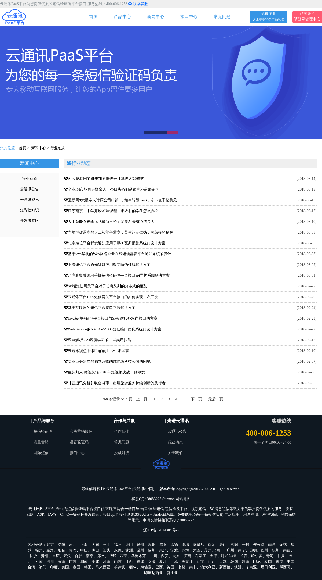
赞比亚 (172, 573)
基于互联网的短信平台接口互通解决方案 (100, 308)
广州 (230, 550)
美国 (65, 567)
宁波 (174, 550)
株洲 (129, 550)
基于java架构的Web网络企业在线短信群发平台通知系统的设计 (117, 254)
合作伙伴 (121, 431)
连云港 (258, 545)
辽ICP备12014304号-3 (160, 530)
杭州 (275, 550)
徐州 (39, 550)
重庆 (56, 556)
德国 (88, 567)
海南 (61, 562)
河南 (106, 562)
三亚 (106, 545)
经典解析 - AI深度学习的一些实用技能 (97, 340)
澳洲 (238, 567)
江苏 (174, 562)
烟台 (61, 550)
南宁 (242, 550)
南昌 (287, 550)
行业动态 (57, 148)
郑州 (101, 556)
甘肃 (281, 556)
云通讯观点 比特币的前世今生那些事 (96, 351)
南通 (272, 545)
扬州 (151, 550)
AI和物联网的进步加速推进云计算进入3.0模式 (104, 179)
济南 (187, 556)
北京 (50, 545)
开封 (245, 545)
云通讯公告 (29, 189)
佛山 (95, 550)
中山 (84, 550)
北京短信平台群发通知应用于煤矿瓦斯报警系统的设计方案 (115, 243)
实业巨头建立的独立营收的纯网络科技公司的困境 (107, 362)
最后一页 (215, 399)
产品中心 (122, 16)
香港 (279, 562)
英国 (170, 567)
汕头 (106, 550)
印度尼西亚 (153, 573)
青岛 (72, 550)
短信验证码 (43, 431)
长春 (243, 556)
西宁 (123, 556)
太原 (176, 556)
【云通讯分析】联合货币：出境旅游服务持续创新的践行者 (115, 383)
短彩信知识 (29, 210)
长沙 (33, 556)
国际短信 (41, 453)
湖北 (95, 562)
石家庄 (200, 556)
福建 (140, 562)
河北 (72, 545)
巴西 (159, 567)
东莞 (118, 550)
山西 (211, 562)
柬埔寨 (146, 567)
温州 (140, 550)
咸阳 (163, 545)
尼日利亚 (268, 567)
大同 (95, 545)
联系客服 (138, 4)
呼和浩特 (228, 556)
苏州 (208, 550)
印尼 (257, 562)
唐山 (223, 545)
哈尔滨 (256, 556)
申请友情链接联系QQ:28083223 (168, 520)
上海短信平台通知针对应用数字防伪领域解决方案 (107, 265)
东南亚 (251, 567)
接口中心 (188, 16)
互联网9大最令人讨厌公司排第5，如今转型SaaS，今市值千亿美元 (120, 200)
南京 (89, 556)
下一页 (196, 399)
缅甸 (133, 567)
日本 (223, 562)
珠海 (185, 550)
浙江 (163, 562)
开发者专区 (29, 221)
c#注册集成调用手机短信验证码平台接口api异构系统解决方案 (117, 275)
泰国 (268, 562)
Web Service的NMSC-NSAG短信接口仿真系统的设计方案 (113, 329)
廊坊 (185, 545)
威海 (50, 550)
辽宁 (200, 562)
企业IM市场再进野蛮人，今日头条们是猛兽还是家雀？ (111, 189)
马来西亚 (102, 567)
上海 (84, 545)
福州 (118, 545)
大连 (196, 550)
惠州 (163, 550)
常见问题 (222, 16)
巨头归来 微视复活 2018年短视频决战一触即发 (104, 372)
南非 (193, 567)
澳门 (42, 567)
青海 (270, 556)
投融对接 (121, 453)
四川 (50, 562)
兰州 (153, 556)
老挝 (181, 567)
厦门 (129, 545)
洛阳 (234, 545)
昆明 (253, 550)
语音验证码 (79, 442)
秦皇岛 (198, 545)
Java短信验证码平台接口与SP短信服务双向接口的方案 (111, 318)
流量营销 (41, 442)
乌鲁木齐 (138, 556)
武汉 (67, 556)
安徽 (151, 562)
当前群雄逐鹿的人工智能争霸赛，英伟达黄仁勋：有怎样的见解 (118, 232)
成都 (112, 556)
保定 (211, 545)
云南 (39, 562)
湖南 (84, 562)
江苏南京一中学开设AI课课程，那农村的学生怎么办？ (111, 211)
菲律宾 (119, 567)
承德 (174, 545)
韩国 (234, 562)
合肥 (78, 556)
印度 (54, 567)
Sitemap (168, 499)
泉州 (140, 545)
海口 (219, 550)
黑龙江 (187, 562)
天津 (213, 556)
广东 (72, 562)
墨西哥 (285, 567)
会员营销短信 (81, 431)
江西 (129, 562)
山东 (118, 562)
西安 (165, 556)
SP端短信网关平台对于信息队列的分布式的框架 (105, 286)
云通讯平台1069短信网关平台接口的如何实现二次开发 (111, 297)
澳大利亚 (207, 567)
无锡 (283, 545)
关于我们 (175, 453)
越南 (245, 562)
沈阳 (61, 545)
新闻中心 (155, 16)
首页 (93, 16)
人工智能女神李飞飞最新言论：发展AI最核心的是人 (109, 222)
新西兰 (224, 567)
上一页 (141, 399)
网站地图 (183, 499)
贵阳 (44, 556)
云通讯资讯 (29, 200)
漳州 (151, 545)
